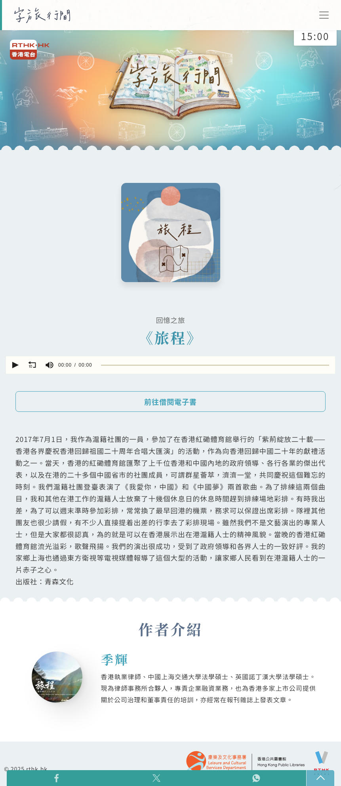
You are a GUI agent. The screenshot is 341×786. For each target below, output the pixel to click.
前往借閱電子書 (170, 402)
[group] (49, 365)
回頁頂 (320, 778)
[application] (170, 365)
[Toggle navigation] (324, 15)
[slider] (215, 364)
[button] (14, 365)
